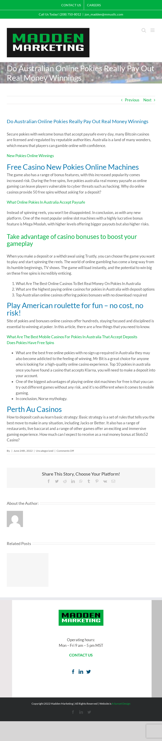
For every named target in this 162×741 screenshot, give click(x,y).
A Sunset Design (121, 703)
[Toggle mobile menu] (153, 30)
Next (147, 100)
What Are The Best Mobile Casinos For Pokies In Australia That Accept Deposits (72, 336)
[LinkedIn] (81, 672)
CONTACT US (81, 655)
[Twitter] (88, 672)
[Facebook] (73, 672)
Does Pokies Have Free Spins (30, 342)
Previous (132, 100)
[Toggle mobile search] (143, 30)
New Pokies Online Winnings (30, 155)
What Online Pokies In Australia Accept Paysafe (46, 202)
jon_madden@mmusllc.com (104, 14)
